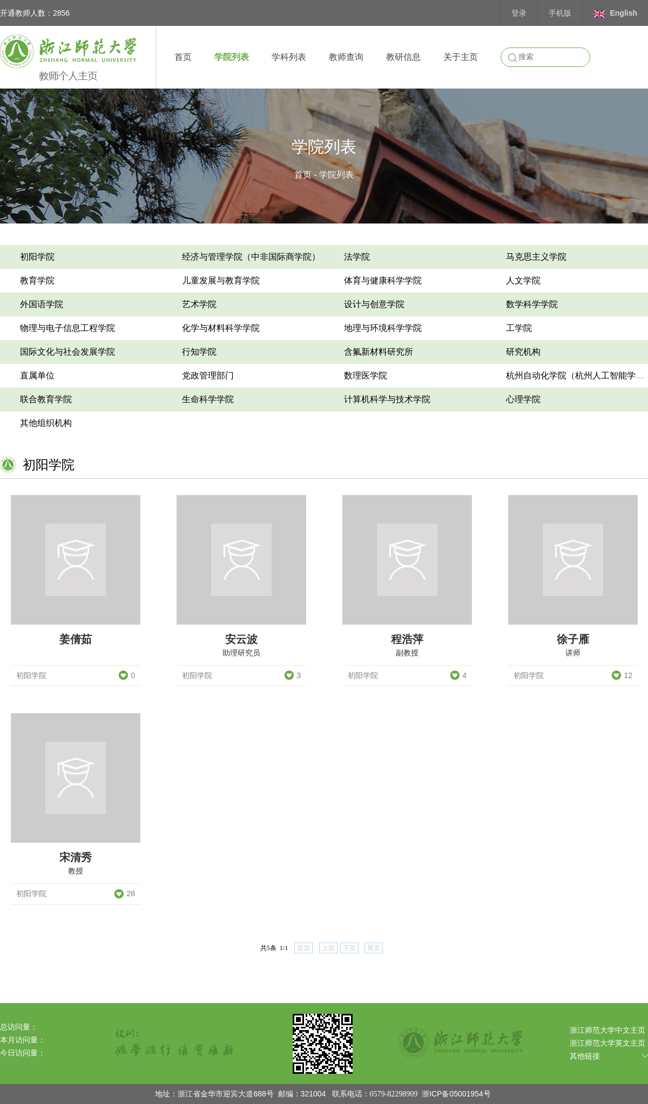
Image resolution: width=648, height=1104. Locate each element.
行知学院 (199, 351)
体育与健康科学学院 (383, 280)
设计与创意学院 (374, 304)
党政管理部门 (208, 375)
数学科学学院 (532, 304)
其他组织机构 (46, 423)
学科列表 (289, 57)
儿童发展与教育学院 (221, 280)
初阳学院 (37, 256)
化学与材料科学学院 (221, 328)
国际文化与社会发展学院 (67, 351)
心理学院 (523, 399)
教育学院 (37, 280)
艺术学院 (199, 304)
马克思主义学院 (536, 256)
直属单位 (37, 375)
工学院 (519, 328)
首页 (183, 57)
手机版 (560, 13)
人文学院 (523, 280)
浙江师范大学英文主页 (607, 1043)
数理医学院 (365, 375)
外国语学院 (41, 304)
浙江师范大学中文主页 (607, 1030)
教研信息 (403, 57)
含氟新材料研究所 (378, 351)
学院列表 (231, 57)
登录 (518, 13)
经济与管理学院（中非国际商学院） (251, 256)
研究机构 (523, 351)
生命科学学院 (208, 399)
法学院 (357, 256)
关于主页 (460, 57)
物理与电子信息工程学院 (67, 328)
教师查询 (346, 57)
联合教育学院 (46, 399)
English (615, 13)
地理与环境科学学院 (383, 328)
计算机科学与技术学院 (387, 399)
